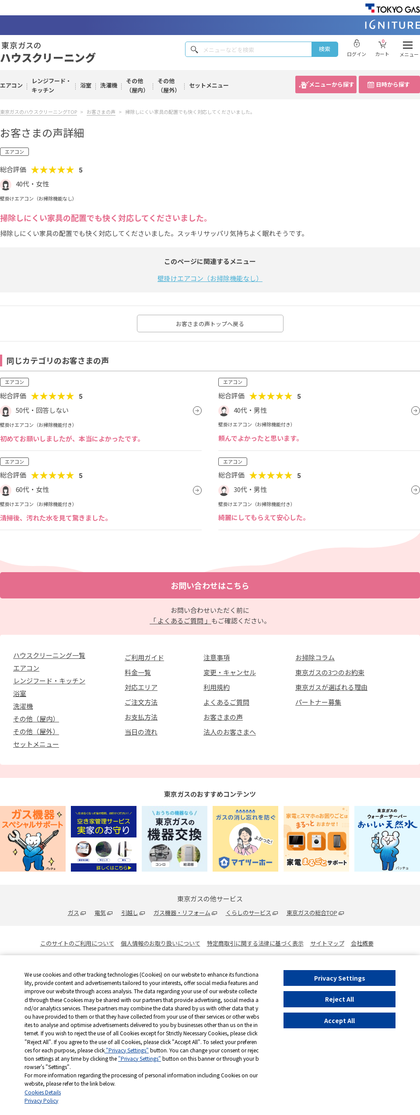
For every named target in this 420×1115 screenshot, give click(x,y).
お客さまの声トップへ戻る (210, 324)
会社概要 (362, 943)
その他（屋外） (169, 85)
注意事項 (216, 657)
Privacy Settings (339, 978)
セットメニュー (209, 85)
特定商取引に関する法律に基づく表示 (255, 943)
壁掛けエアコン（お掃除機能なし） (210, 278)
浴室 (85, 85)
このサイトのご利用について (77, 943)
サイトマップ (327, 943)
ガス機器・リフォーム (182, 912)
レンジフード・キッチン (51, 85)
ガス (73, 912)
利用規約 (216, 687)
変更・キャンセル (229, 672)
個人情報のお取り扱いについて (160, 943)
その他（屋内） (137, 85)
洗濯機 (108, 85)
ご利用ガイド (144, 657)
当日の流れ (141, 731)
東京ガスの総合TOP (312, 912)
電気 (100, 912)
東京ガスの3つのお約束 (329, 672)
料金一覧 (138, 672)
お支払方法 (141, 716)
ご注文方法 (141, 702)
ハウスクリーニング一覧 (49, 655)
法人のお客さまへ (229, 731)
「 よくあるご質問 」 (180, 620)
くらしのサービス (248, 912)
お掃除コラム (315, 657)
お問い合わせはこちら (210, 585)
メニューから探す (331, 84)
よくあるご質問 (226, 702)
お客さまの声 (223, 716)
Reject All (339, 999)
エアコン (11, 85)
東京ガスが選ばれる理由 (331, 687)
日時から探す (393, 84)
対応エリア (141, 687)
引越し (129, 912)
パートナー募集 (318, 702)
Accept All (339, 1020)
